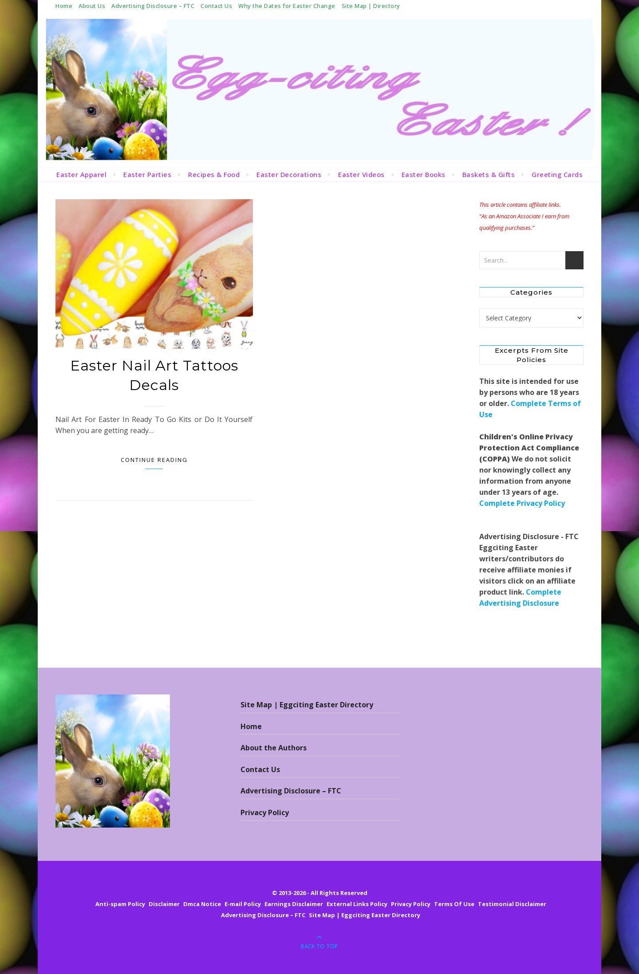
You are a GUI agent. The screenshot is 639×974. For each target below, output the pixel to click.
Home (63, 6)
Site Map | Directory (371, 6)
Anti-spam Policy (120, 904)
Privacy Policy (265, 812)
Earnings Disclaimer (293, 904)
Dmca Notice (202, 904)
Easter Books (424, 174)
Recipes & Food (214, 174)
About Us (92, 6)
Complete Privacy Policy (522, 503)
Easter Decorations (288, 174)
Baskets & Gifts (488, 174)
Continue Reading (154, 460)
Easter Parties (147, 174)
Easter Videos (361, 174)
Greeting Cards (557, 174)
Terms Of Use (454, 904)
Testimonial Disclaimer (512, 904)
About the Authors (274, 748)
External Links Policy (357, 904)
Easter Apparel (81, 174)
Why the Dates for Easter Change (286, 6)
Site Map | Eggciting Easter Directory (307, 705)
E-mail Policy (243, 904)
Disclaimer (164, 904)
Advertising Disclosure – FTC (152, 6)
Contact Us (216, 6)
